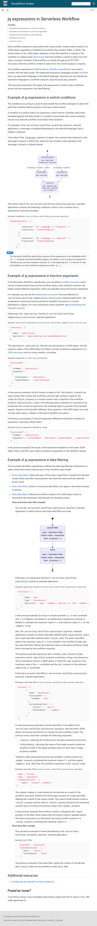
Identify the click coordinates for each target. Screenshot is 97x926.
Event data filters (20, 486)
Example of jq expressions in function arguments (28, 31)
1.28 (91, 10)
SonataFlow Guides (22, 3)
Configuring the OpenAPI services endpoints (33, 881)
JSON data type (15, 352)
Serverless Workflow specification (55, 69)
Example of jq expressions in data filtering (25, 35)
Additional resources (17, 38)
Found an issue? (15, 41)
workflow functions (70, 282)
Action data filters (20, 475)
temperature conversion (47, 294)
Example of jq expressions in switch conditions (27, 28)
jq (13, 76)
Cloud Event (38, 57)
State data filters (20, 494)
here (83, 897)
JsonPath (83, 72)
